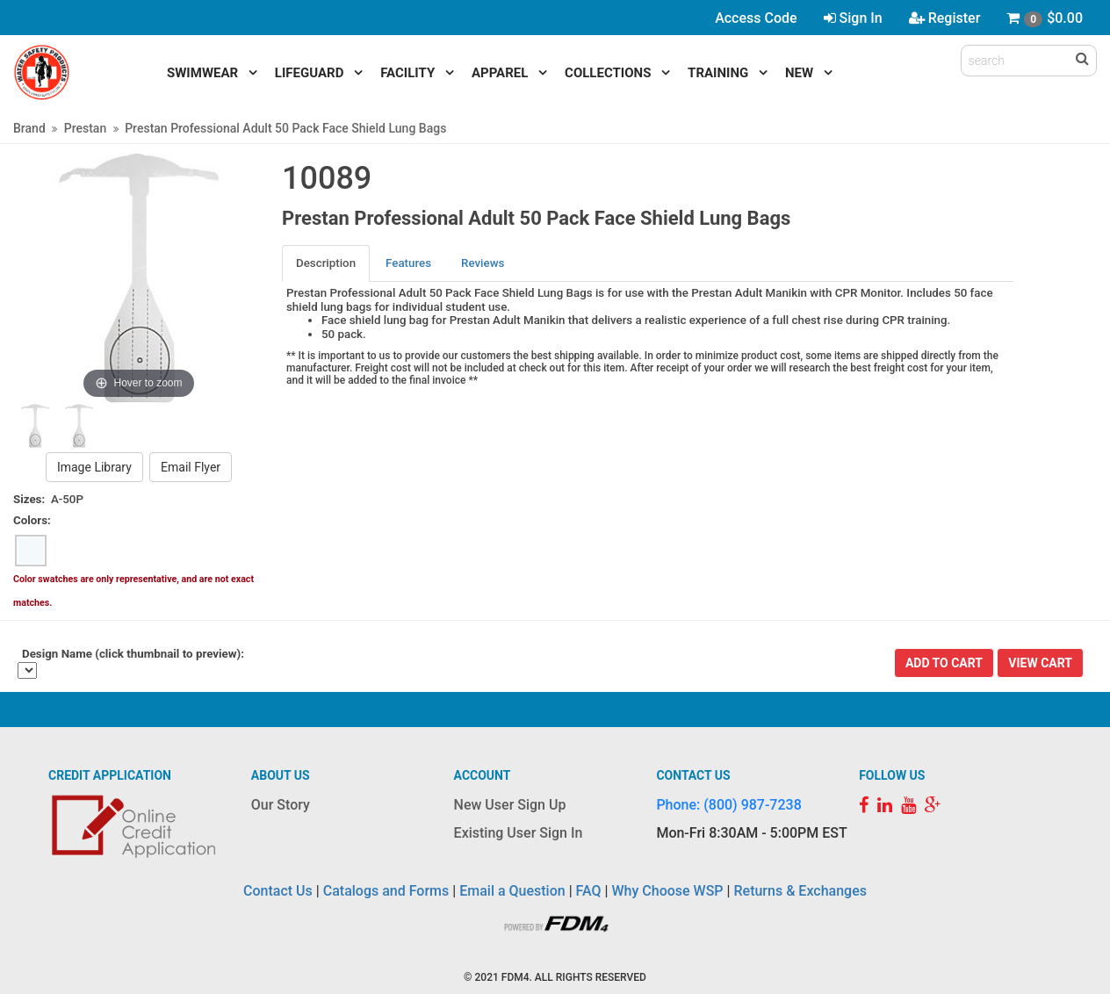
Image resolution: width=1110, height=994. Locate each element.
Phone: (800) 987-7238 (728, 804)
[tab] (326, 263)
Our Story (280, 804)
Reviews (482, 263)
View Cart (1040, 663)
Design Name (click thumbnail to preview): (133, 653)
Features (408, 263)
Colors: (32, 520)
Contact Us (278, 890)
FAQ (589, 890)
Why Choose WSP (668, 890)
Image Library (94, 467)
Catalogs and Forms (386, 890)
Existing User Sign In (518, 833)
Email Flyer (190, 467)
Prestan (85, 128)
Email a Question (512, 890)
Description (326, 263)
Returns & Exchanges (799, 890)
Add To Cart (944, 663)
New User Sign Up (510, 804)
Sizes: (29, 499)
